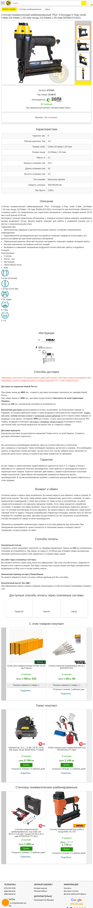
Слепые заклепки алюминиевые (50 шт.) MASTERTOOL (67, 667)
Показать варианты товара (26, 685)
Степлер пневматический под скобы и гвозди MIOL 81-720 (67, 830)
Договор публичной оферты (75, 894)
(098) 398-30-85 (9, 891)
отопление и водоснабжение (47, 416)
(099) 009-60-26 (9, 894)
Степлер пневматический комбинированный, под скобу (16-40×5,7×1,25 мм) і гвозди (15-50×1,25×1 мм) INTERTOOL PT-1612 (26, 832)
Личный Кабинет (40, 891)
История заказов (40, 888)
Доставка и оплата (71, 891)
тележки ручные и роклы (21, 416)
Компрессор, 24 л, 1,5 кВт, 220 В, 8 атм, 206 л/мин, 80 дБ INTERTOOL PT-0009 (26, 749)
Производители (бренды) (44, 900)
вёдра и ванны (56, 422)
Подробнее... (26, 691)
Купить (26, 765)
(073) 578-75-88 (9, 888)
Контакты (67, 888)
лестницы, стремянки (39, 422)
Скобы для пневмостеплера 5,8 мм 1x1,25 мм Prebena (26, 667)
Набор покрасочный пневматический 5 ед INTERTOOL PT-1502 (66, 749)
